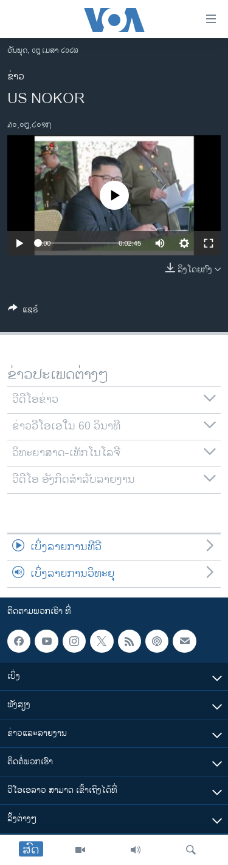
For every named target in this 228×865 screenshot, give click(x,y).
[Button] (23, 311)
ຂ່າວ (15, 77)
